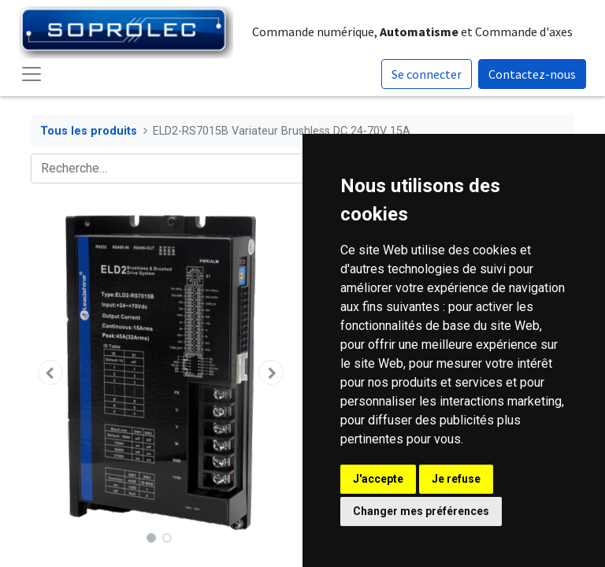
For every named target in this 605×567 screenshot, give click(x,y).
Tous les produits (88, 131)
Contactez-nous (532, 74)
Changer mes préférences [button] (421, 511)
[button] (50, 372)
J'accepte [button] (378, 478)
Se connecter (427, 74)
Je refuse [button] (456, 478)
